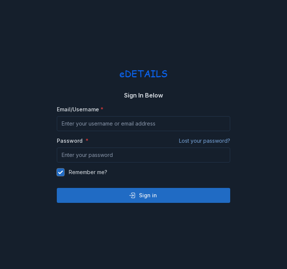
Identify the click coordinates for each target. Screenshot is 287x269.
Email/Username (78, 109)
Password (143, 141)
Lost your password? (204, 140)
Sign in (143, 195)
